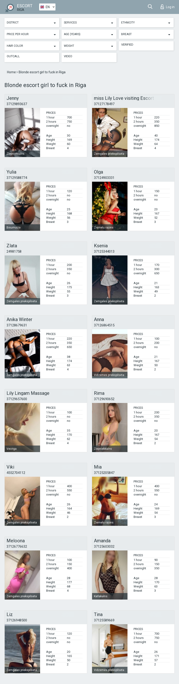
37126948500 (17, 620)
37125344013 (104, 251)
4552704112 (16, 473)
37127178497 (104, 104)
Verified (127, 44)
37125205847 (104, 473)
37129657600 (17, 399)
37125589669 (104, 620)
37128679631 (17, 325)
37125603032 (104, 546)
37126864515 (104, 325)
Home (12, 72)
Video (68, 56)
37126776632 (17, 546)
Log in (168, 6)
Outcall (13, 56)
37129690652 (104, 399)
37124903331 (104, 178)
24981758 (14, 251)
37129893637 (17, 104)
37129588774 (17, 178)
